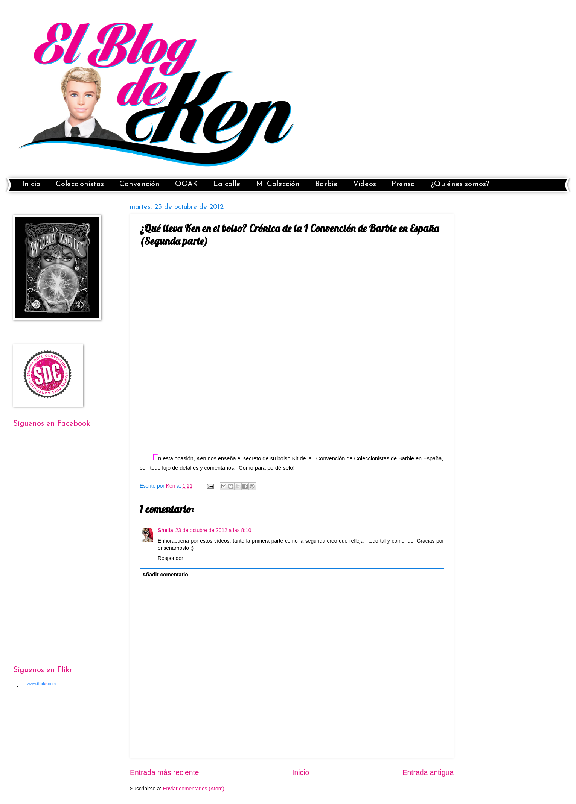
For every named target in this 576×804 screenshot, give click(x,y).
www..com (41, 683)
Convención (139, 184)
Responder (170, 558)
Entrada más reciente (164, 773)
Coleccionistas (80, 184)
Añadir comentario (165, 575)
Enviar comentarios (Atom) (193, 789)
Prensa (403, 184)
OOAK (186, 184)
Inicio (31, 184)
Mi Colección (278, 184)
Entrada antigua (428, 773)
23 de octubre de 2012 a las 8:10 (213, 530)
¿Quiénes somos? (460, 184)
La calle (227, 184)
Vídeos (364, 184)
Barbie (326, 184)
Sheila (165, 530)
